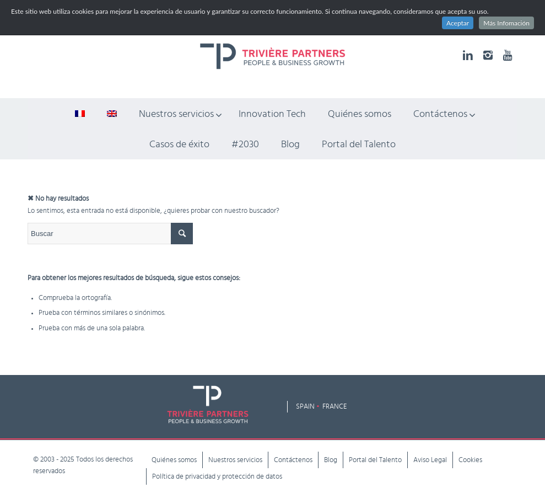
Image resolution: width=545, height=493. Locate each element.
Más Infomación (506, 23)
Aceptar (457, 23)
